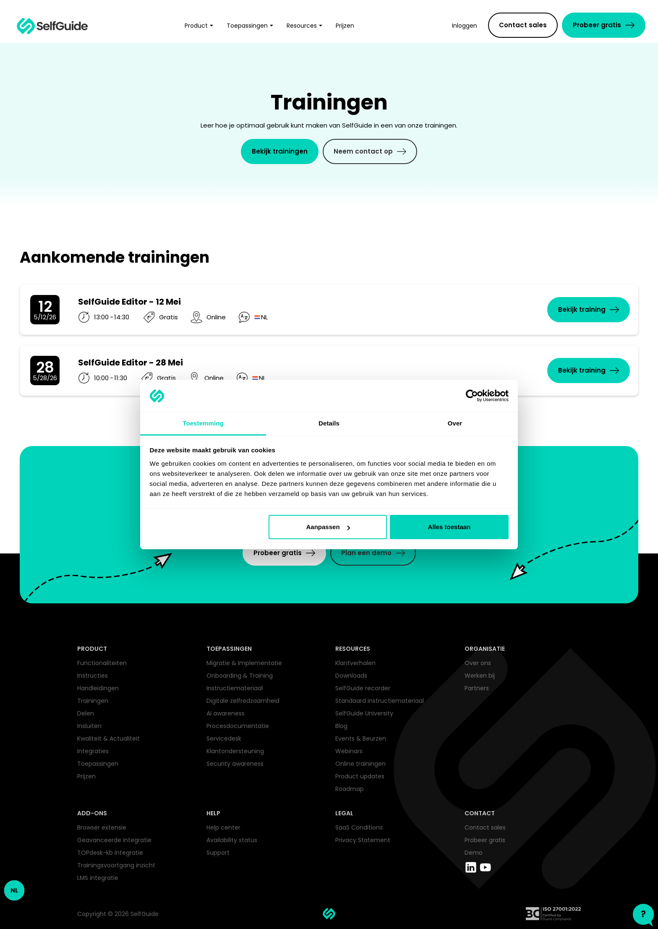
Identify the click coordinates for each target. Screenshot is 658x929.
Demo (474, 852)
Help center (223, 827)
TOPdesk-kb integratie (110, 852)
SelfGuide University (364, 713)
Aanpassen (328, 526)
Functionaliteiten (102, 663)
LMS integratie (97, 878)
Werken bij (480, 675)
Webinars (349, 751)
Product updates (359, 776)
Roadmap (349, 789)
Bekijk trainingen (280, 151)
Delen (85, 713)
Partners (477, 688)
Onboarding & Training (239, 675)
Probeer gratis (485, 840)
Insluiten (89, 726)
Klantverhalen (355, 663)
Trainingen (92, 701)
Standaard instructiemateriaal (379, 701)
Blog (341, 726)
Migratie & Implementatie (244, 663)
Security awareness (235, 763)
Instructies (92, 675)
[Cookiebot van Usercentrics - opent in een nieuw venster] (472, 396)
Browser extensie (101, 827)
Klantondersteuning (235, 751)
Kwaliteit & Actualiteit (108, 738)
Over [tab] (455, 423)
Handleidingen (98, 688)
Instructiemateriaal (234, 688)
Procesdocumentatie (237, 726)
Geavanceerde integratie (114, 840)
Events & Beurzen (360, 738)
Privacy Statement (362, 840)
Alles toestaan (449, 526)
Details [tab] (329, 423)
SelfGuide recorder (362, 688)
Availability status (231, 840)
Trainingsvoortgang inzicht (116, 865)
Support (218, 852)
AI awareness (225, 713)
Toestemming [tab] (203, 423)
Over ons (478, 663)
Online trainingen (360, 763)
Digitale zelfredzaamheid (242, 701)
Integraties (93, 751)
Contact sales (485, 827)
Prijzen (86, 776)
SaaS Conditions (359, 827)
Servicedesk (223, 738)
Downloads (351, 675)
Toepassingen (97, 763)
